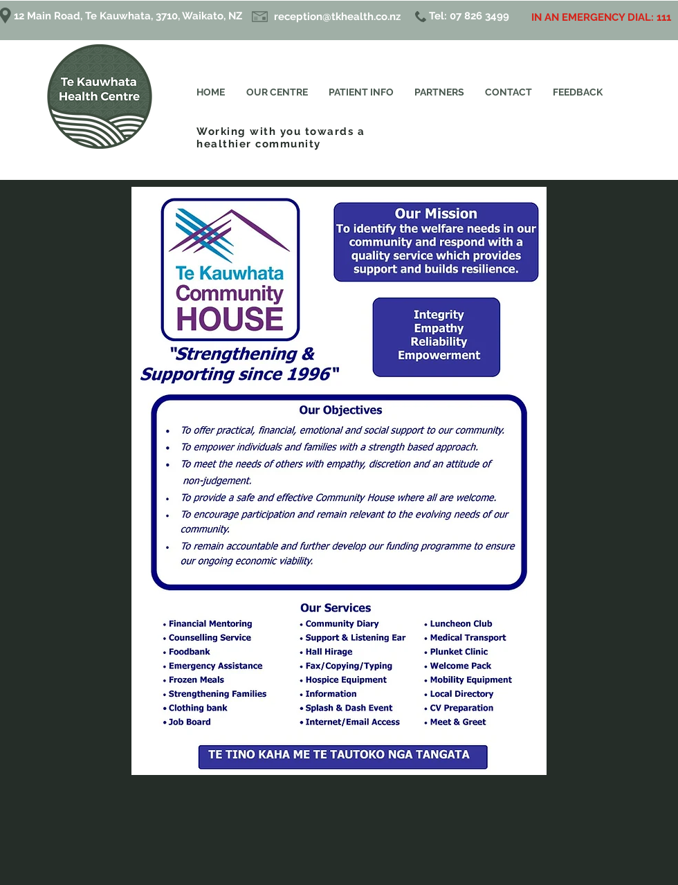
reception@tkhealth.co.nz (337, 16)
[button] (361, 92)
